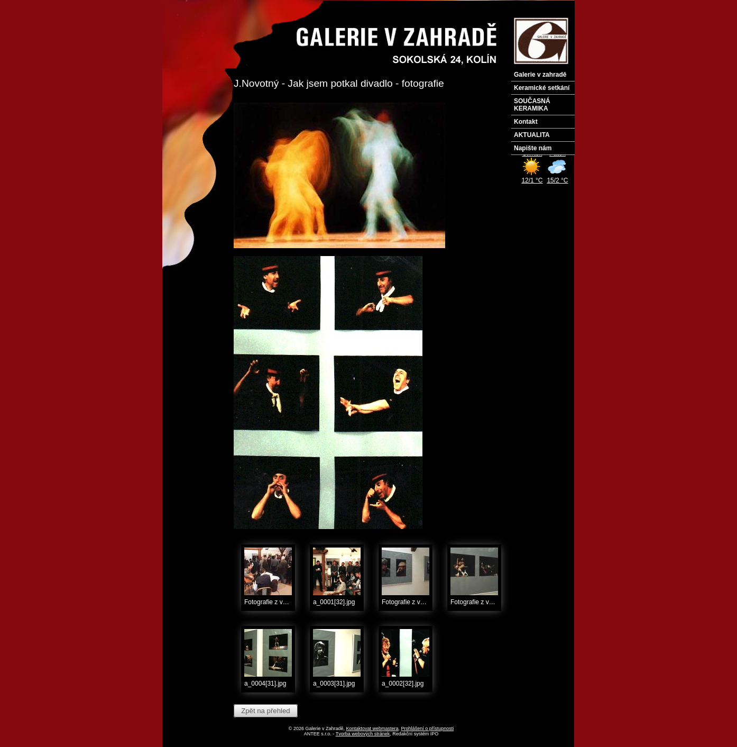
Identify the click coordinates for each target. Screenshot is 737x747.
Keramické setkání (541, 88)
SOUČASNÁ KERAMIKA (532, 104)
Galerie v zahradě (540, 74)
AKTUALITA (532, 135)
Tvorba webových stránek (363, 733)
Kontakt (526, 121)
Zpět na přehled (265, 711)
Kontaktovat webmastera (372, 728)
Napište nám (532, 148)
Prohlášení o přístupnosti (427, 728)
